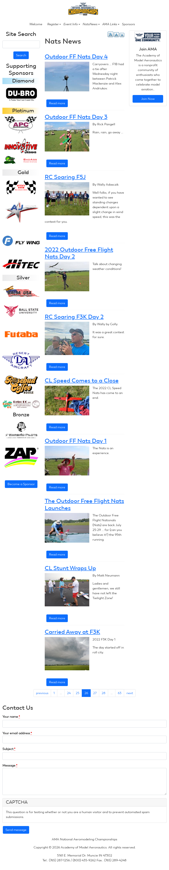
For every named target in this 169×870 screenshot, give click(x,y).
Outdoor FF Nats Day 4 (76, 56)
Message (9, 765)
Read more (58, 104)
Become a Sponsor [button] (21, 484)
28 (103, 693)
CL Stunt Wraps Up (70, 568)
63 (119, 693)
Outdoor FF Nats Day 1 (76, 440)
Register (54, 24)
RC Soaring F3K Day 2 (74, 316)
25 (77, 693)
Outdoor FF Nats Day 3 (76, 116)
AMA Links (110, 24)
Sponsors (128, 24)
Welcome (35, 24)
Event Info (71, 24)
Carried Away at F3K (72, 631)
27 (95, 693)
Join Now (148, 99)
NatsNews (91, 24)
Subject (8, 749)
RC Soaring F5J (65, 176)
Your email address (17, 733)
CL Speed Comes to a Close (82, 380)
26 (86, 693)
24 (69, 693)
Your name (11, 717)
